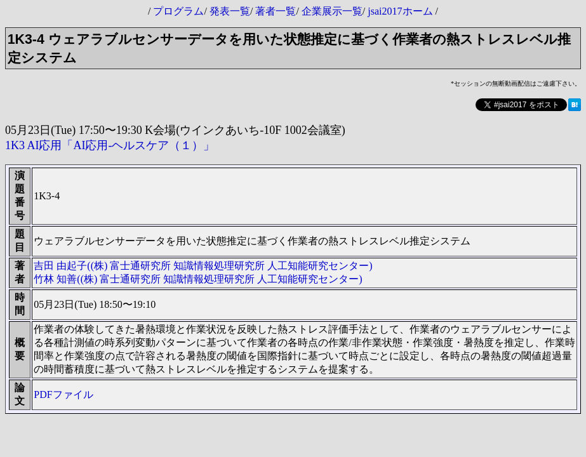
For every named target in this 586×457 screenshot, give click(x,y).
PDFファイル (63, 394)
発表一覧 (230, 11)
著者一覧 (275, 11)
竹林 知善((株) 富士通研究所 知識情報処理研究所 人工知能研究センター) (198, 279)
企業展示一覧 (332, 11)
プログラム (178, 11)
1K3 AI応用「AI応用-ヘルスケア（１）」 (110, 145)
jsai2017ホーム (400, 11)
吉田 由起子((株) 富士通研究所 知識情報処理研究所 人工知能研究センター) (203, 265)
